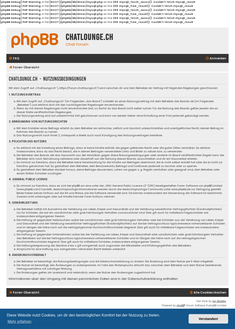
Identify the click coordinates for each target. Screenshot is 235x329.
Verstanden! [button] (208, 319)
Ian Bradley (219, 301)
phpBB (180, 305)
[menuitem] (14, 58)
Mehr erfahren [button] (19, 322)
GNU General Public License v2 (126, 186)
